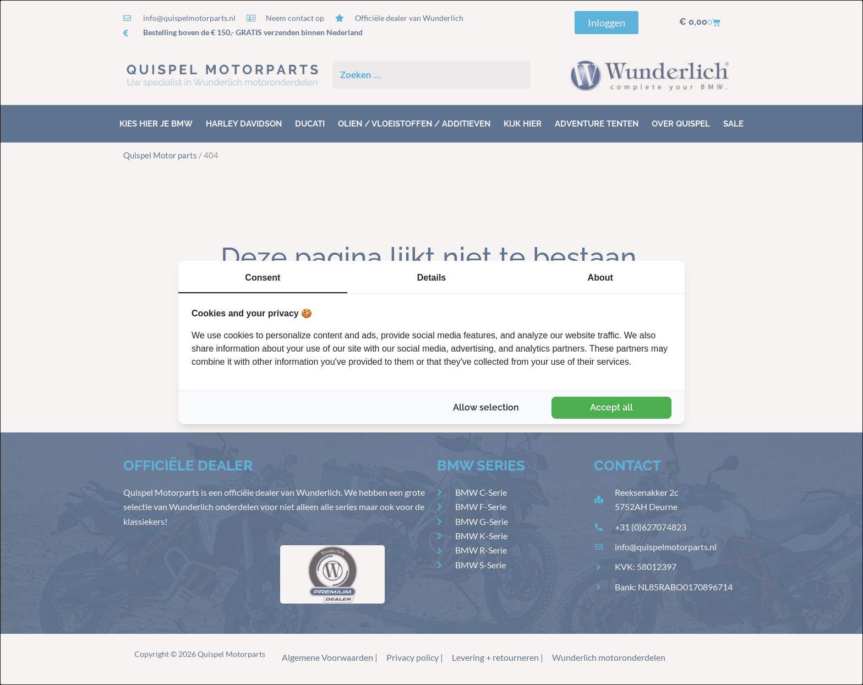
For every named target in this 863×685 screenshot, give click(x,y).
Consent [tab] (262, 277)
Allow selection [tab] (486, 407)
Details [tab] (431, 277)
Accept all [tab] (611, 407)
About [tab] (600, 277)
